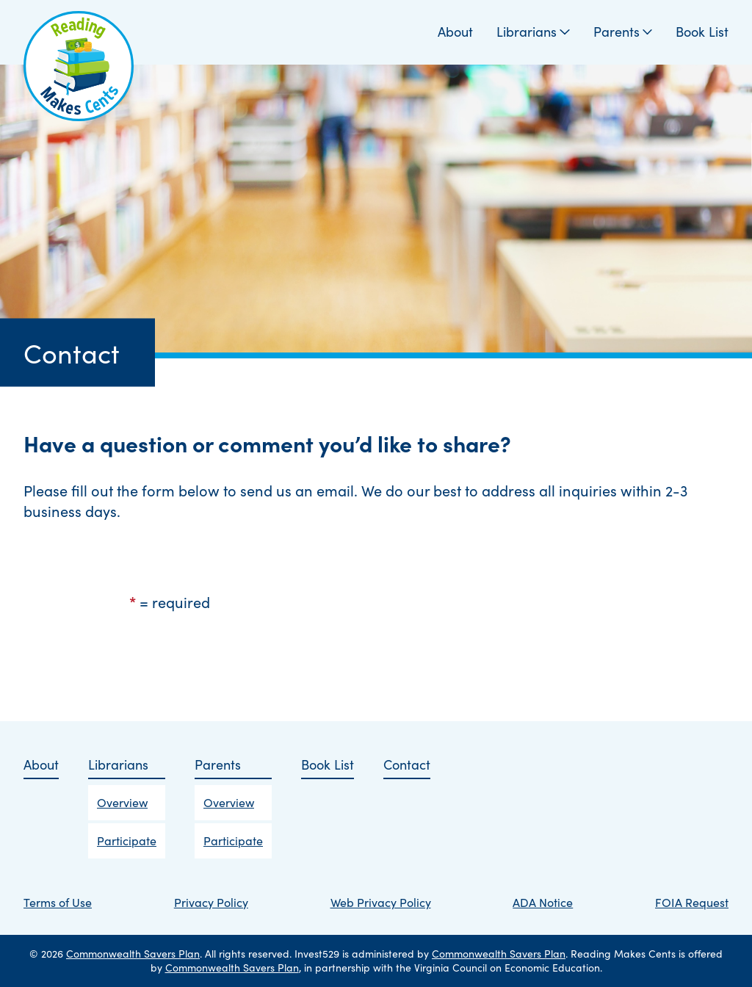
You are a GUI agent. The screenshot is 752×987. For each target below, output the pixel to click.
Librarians (533, 32)
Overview (122, 802)
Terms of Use (58, 902)
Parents (623, 32)
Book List (702, 32)
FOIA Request (691, 902)
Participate (126, 840)
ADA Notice (543, 902)
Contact (406, 764)
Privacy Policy (211, 902)
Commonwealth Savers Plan (133, 954)
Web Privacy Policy (380, 902)
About (455, 32)
